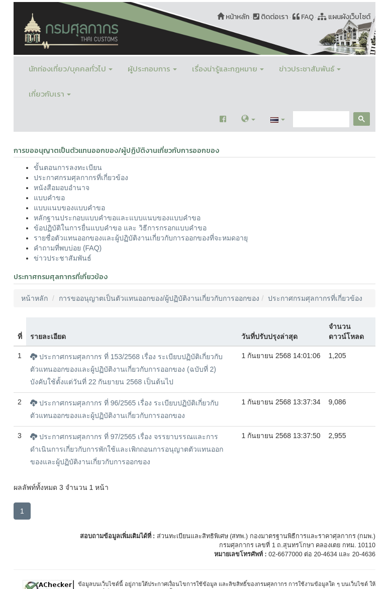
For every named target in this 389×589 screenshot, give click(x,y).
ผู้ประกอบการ (152, 68)
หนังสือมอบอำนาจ (61, 188)
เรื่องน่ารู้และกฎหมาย (228, 68)
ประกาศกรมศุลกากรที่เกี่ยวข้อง (81, 178)
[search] (320, 119)
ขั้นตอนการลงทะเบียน (68, 167)
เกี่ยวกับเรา (50, 94)
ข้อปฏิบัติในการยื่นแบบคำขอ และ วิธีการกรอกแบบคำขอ (120, 228)
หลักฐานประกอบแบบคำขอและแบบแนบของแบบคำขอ (117, 218)
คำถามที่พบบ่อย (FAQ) (68, 248)
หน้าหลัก (233, 17)
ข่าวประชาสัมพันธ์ (310, 68)
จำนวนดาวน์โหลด (346, 331)
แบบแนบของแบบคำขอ (69, 208)
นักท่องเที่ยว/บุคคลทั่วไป (71, 68)
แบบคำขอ (49, 198)
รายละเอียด (48, 336)
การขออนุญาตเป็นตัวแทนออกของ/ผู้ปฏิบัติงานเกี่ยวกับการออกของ (159, 298)
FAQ (303, 17)
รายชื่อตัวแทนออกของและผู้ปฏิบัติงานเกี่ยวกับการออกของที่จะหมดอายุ (141, 238)
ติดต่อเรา (270, 17)
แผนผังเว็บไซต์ (344, 17)
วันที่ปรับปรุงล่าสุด (269, 336)
